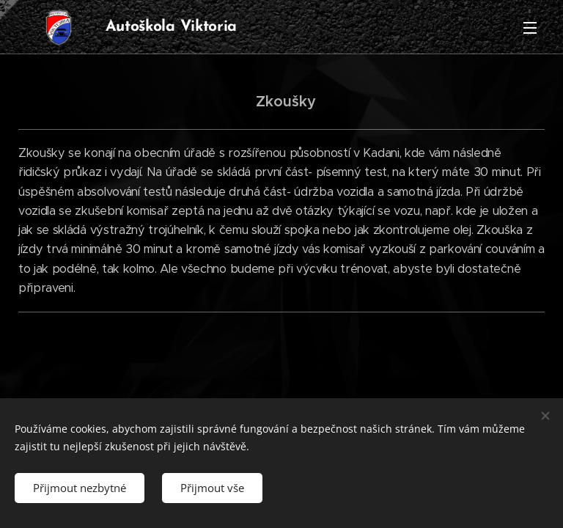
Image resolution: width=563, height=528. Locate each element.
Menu (530, 28)
